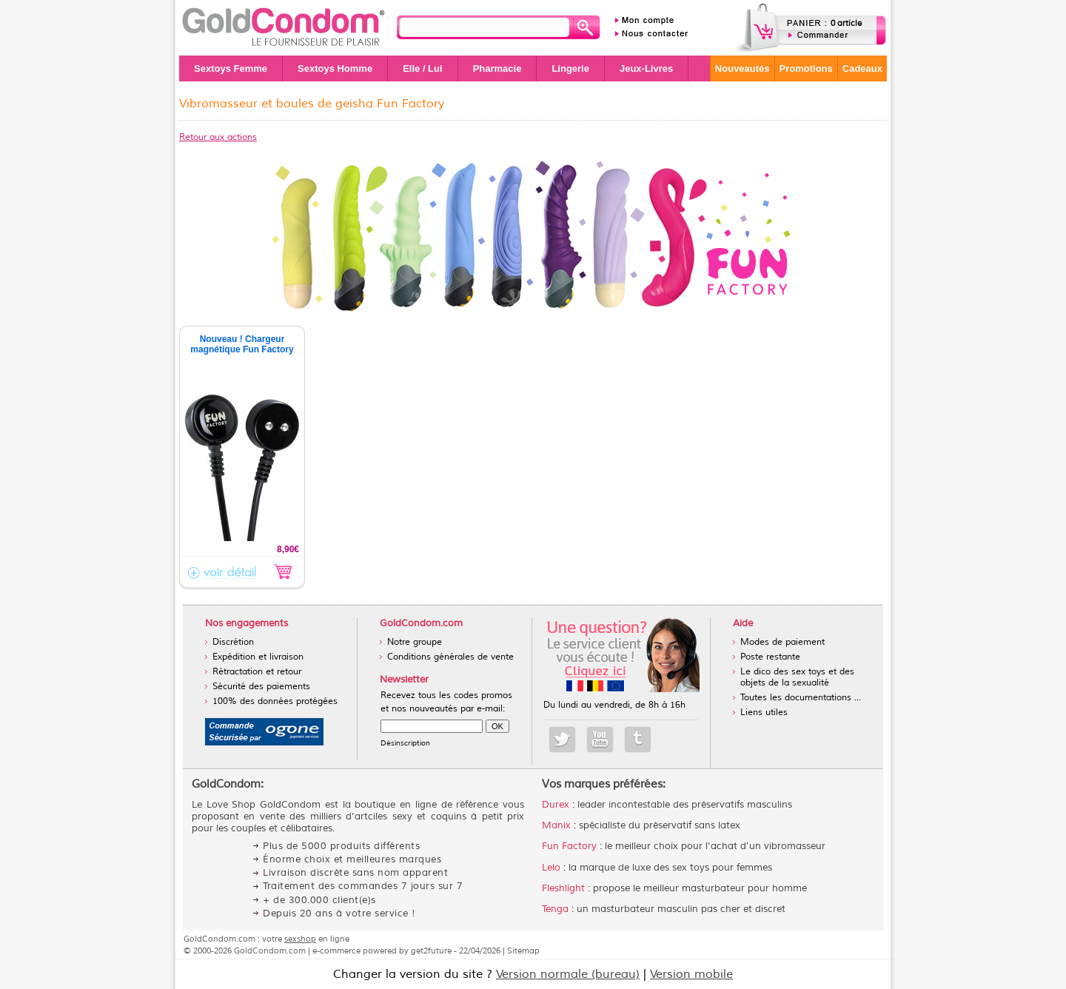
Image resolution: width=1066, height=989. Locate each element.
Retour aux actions (218, 137)
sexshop (300, 938)
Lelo (551, 868)
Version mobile (691, 974)
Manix (556, 825)
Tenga (555, 909)
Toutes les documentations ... (800, 697)
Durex (555, 805)
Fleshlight (563, 888)
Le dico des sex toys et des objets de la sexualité (797, 677)
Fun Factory (569, 846)
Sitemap (523, 950)
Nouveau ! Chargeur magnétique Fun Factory (241, 344)
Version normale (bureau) (568, 974)
